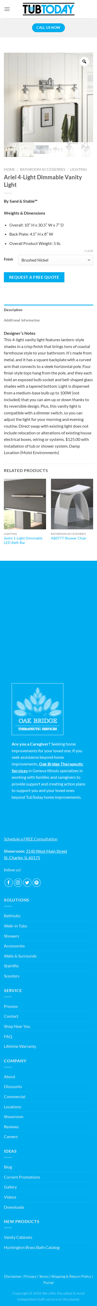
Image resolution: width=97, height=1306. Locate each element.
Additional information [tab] (22, 320)
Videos (10, 1196)
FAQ (8, 1036)
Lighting (78, 169)
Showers (11, 935)
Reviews (11, 1126)
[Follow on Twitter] (27, 882)
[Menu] (7, 9)
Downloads (14, 1207)
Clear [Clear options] (88, 250)
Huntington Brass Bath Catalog (31, 1247)
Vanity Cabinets (18, 1237)
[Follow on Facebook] (8, 882)
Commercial (14, 1096)
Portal (48, 1282)
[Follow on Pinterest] (36, 882)
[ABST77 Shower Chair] (72, 504)
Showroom (13, 1116)
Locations (12, 1106)
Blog (8, 1166)
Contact (11, 1016)
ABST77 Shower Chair (69, 538)
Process (11, 1006)
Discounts (13, 1086)
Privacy (30, 1276)
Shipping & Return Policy (71, 1276)
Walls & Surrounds (20, 955)
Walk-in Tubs (15, 925)
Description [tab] (13, 310)
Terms (44, 1276)
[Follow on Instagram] (18, 882)
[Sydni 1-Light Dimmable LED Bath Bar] (25, 504)
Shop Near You (17, 1026)
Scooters (11, 975)
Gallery (10, 1186)
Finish (8, 259)
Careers (11, 1136)
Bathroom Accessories (42, 169)
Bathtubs (12, 915)
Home (9, 169)
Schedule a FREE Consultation (30, 838)
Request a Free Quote (34, 277)
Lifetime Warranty (20, 1046)
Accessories (14, 945)
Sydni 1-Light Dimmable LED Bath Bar (23, 540)
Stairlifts (11, 965)
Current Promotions (22, 1176)
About (9, 1076)
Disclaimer (13, 1276)
